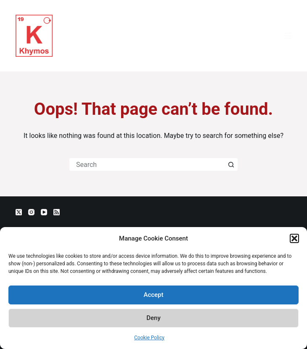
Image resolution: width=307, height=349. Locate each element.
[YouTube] (44, 212)
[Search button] (231, 164)
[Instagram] (31, 212)
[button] (294, 238)
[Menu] (288, 36)
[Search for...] (147, 164)
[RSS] (56, 212)
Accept (153, 295)
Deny (153, 318)
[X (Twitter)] (19, 212)
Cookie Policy (149, 338)
